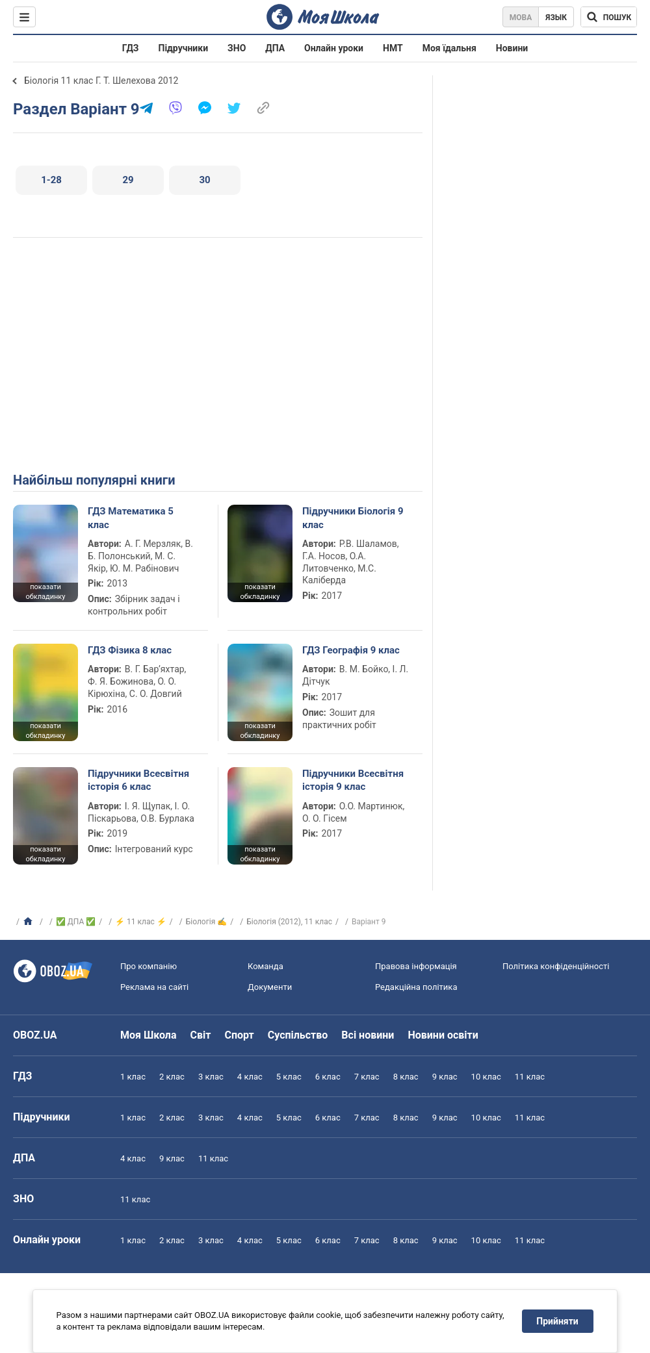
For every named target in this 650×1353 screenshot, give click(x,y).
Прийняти (557, 1321)
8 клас (406, 1076)
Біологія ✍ (207, 921)
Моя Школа (148, 1035)
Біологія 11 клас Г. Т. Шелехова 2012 (101, 80)
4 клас (250, 1076)
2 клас (172, 1076)
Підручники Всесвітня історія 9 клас (353, 780)
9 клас (445, 1076)
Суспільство (298, 1035)
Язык (556, 17)
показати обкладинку (45, 592)
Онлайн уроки (333, 48)
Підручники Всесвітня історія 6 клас (138, 780)
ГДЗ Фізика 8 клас (130, 650)
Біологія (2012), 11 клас (289, 921)
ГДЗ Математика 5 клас (131, 517)
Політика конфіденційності (555, 966)
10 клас (486, 1076)
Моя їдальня (449, 48)
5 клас (289, 1076)
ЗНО (237, 48)
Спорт (239, 1035)
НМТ (393, 48)
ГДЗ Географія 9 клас (351, 650)
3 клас (211, 1076)
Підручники (184, 48)
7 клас (367, 1076)
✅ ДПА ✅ (76, 921)
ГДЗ (130, 48)
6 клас (328, 1076)
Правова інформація (416, 966)
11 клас (530, 1076)
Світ (200, 1035)
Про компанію (148, 966)
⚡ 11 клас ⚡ (140, 921)
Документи (270, 987)
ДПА (275, 48)
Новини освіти (443, 1035)
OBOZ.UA (35, 1035)
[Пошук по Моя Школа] (608, 17)
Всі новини (367, 1035)
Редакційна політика (416, 987)
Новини (512, 48)
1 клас (133, 1076)
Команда (265, 966)
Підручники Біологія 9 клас (353, 517)
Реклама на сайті (154, 987)
